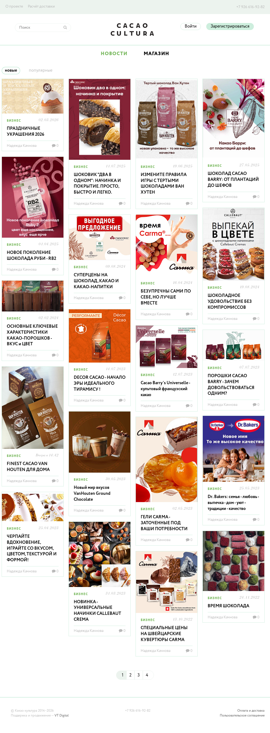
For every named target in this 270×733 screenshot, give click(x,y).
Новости (114, 53)
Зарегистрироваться (230, 26)
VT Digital (62, 715)
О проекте (14, 6)
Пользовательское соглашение (242, 715)
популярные (40, 70)
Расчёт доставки (41, 6)
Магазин (156, 53)
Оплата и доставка (251, 710)
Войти (191, 26)
